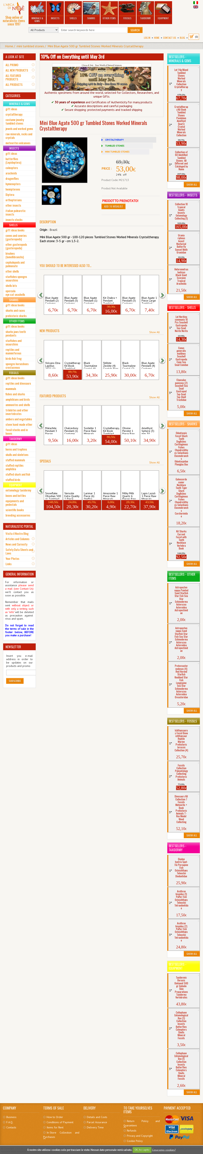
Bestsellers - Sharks (183, 424)
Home (156, 37)
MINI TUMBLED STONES (117, 151)
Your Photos (12, 558)
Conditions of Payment (60, 1122)
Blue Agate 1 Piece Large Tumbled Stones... (149, 300)
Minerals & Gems (37, 12)
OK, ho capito (142, 1149)
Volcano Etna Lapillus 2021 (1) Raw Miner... (52, 365)
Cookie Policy (135, 1141)
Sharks (91, 11)
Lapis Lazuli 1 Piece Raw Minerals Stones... (149, 495)
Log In (147, 37)
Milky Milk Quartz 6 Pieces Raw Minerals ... (129, 495)
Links (8, 564)
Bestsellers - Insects (183, 195)
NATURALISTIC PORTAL (19, 526)
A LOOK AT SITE (15, 57)
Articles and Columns (17, 539)
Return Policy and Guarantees (142, 1123)
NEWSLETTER (13, 647)
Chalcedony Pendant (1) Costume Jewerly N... (71, 430)
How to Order (55, 1117)
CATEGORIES (13, 96)
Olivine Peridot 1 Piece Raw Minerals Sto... (128, 430)
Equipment (163, 11)
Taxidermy (145, 11)
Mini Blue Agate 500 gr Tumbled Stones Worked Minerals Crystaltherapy (95, 46)
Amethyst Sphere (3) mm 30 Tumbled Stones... (148, 430)
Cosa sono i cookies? (164, 1149)
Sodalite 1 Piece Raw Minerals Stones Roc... (91, 430)
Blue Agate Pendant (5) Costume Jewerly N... (71, 300)
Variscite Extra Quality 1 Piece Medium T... (71, 495)
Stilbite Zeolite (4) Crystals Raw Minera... (110, 365)
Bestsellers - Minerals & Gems (180, 59)
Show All (154, 332)
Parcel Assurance (97, 1122)
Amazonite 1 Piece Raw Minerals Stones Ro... (110, 495)
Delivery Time (95, 1127)
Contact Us (169, 37)
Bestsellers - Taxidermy (177, 848)
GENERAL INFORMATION (20, 574)
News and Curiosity (16, 544)
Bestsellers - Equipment (177, 966)
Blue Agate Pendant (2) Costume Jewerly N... (52, 300)
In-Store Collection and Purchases (61, 1135)
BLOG (182, 37)
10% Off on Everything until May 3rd (72, 56)
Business (11, 1117)
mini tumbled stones (30, 46)
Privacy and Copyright (140, 1136)
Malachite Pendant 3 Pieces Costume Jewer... (51, 430)
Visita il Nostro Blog (17, 533)
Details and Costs (97, 1117)
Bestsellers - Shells (182, 308)
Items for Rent (55, 1127)
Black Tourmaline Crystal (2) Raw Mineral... (129, 365)
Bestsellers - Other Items (182, 576)
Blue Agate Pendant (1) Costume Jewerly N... (91, 300)
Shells (73, 11)
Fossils (127, 11)
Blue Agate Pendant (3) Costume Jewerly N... (129, 300)
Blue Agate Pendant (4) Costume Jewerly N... (148, 365)
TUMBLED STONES (114, 145)
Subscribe (15, 681)
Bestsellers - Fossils (183, 721)
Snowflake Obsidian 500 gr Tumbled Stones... (53, 495)
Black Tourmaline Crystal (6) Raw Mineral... (90, 365)
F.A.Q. (9, 1122)
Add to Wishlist (113, 206)
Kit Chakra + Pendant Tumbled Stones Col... (110, 300)
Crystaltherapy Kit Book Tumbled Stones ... (72, 365)
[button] (43, 295)
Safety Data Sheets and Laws (19, 551)
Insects (55, 11)
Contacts (11, 1127)
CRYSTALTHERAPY (114, 139)
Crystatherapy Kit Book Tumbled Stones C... (111, 430)
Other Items (109, 11)
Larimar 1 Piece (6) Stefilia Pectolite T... (91, 495)
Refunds (131, 1130)
